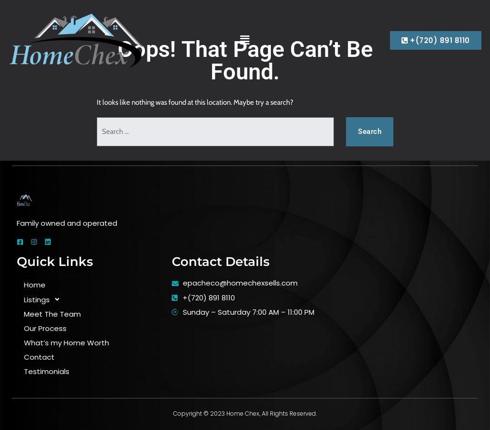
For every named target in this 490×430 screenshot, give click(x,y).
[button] (245, 40)
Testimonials (46, 371)
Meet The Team (52, 314)
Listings (44, 299)
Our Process (45, 328)
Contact (39, 357)
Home (34, 285)
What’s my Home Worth (66, 343)
